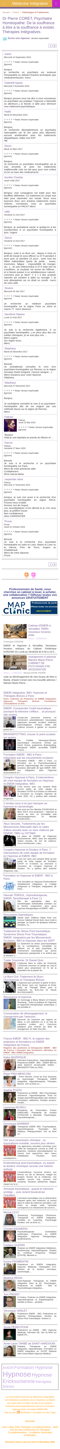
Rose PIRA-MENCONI (17, 1073)
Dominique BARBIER (16, 1123)
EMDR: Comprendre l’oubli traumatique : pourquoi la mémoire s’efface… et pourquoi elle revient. (30, 711)
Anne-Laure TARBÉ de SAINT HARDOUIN (29, 1343)
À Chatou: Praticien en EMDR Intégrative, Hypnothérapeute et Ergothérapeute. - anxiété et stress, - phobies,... (36, 1299)
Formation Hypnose (33, 1367)
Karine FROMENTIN (16, 1261)
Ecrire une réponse (16, 38)
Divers (31, 638)
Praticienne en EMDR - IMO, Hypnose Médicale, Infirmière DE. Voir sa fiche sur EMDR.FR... (36, 1332)
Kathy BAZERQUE (15, 1057)
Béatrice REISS (13, 1277)
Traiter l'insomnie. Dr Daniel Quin (23, 960)
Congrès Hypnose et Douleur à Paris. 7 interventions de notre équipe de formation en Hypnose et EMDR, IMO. (29, 853)
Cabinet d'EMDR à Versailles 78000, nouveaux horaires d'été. (39, 630)
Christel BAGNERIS (16, 1228)
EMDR (8, 1368)
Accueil (6, 12)
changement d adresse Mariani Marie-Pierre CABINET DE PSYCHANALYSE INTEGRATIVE (42, 663)
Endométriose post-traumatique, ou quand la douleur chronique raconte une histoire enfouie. (29, 1166)
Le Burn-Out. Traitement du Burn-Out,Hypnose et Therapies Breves (24, 978)
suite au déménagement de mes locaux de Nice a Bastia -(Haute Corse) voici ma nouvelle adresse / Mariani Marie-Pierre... (30, 679)
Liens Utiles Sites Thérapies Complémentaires (26, 1427)
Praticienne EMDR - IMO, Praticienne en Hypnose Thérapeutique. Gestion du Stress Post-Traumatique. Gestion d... (36, 1316)
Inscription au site (41, 1412)
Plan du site (9, 1412)
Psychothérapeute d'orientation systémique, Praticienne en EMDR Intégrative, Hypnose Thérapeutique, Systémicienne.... (36, 1235)
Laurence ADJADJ (15, 1107)
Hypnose (17, 1374)
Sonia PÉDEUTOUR (16, 1327)
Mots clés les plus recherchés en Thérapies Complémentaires (33, 1430)
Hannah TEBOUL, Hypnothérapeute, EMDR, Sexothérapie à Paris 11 (26, 897)
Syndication (25, 1412)
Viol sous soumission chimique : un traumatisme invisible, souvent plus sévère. (29, 1142)
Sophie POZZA (13, 1090)
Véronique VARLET (15, 1310)
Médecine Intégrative (30, 3)
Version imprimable (40, 38)
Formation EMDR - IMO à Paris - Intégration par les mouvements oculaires (28, 756)
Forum (16, 12)
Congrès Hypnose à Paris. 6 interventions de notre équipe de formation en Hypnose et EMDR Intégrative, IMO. (29, 780)
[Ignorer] (8, 64)
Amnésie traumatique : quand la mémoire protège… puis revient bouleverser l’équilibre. (28, 1192)
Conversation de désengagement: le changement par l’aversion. (25, 1015)
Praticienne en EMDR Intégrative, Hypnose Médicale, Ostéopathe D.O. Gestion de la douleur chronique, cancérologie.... (36, 1268)
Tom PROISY (12, 1294)
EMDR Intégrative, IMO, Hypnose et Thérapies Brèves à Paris (25, 694)
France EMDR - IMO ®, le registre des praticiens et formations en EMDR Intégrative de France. (27, 1041)
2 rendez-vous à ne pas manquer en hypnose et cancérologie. (25, 805)
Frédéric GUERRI (14, 1245)
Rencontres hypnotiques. (19, 914)
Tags (53, 1412)
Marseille (30, 1421)
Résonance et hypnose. (18, 997)
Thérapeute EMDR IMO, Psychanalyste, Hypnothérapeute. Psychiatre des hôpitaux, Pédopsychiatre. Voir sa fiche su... (36, 1130)
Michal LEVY (11, 1212)
